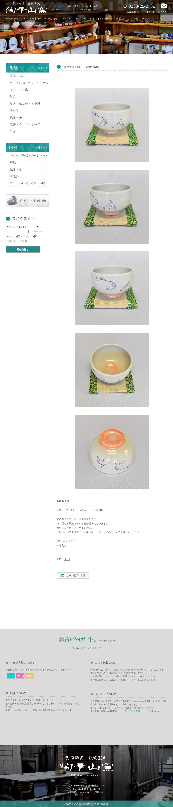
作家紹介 (35, 18)
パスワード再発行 (100, 10)
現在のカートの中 (83, 6)
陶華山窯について (16, 18)
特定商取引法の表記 (127, 18)
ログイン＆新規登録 (82, 10)
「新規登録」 (135, 711)
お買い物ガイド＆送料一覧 (98, 18)
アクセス (74, 18)
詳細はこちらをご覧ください (87, 647)
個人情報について (152, 18)
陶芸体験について (55, 18)
